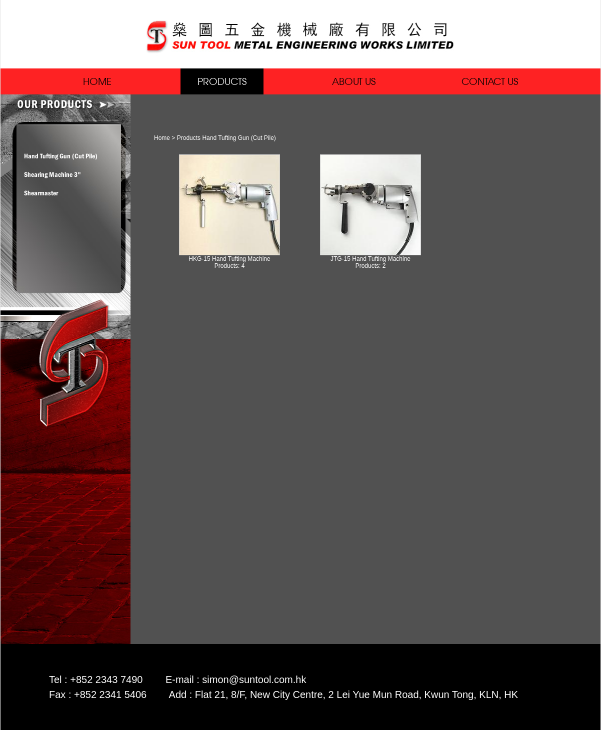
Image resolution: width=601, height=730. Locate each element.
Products (188, 137)
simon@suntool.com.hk (254, 679)
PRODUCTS (222, 81)
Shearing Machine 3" (52, 174)
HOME (97, 81)
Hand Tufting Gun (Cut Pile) (61, 156)
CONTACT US (490, 81)
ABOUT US (354, 81)
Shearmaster (41, 193)
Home (162, 137)
